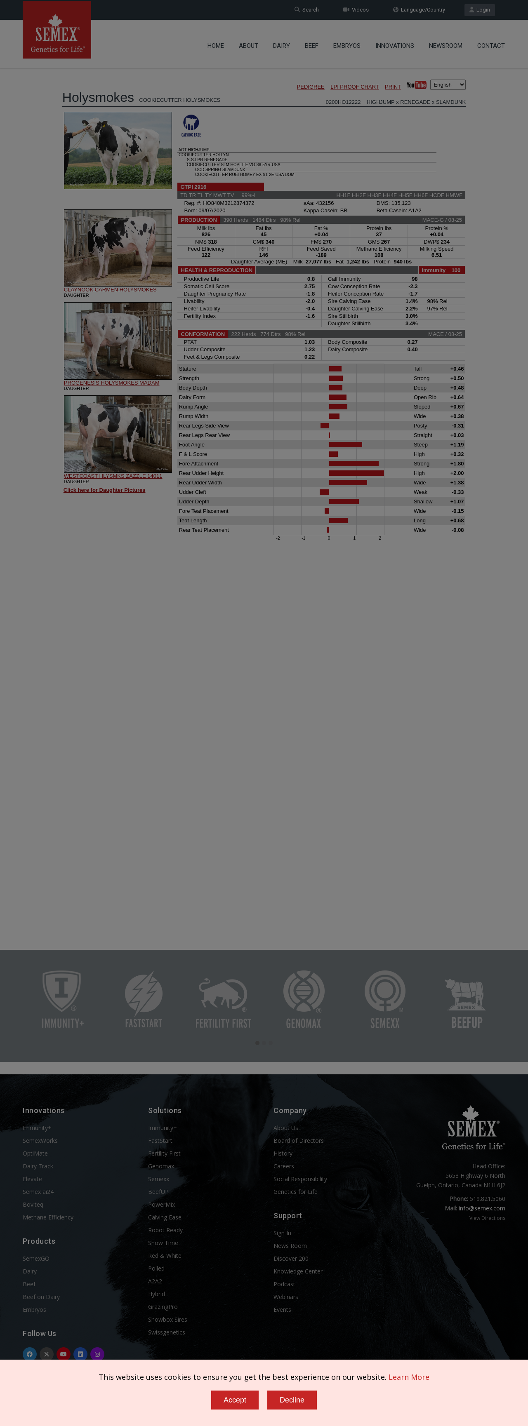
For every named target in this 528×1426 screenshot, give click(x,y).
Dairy (281, 43)
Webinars (285, 1297)
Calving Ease (165, 1217)
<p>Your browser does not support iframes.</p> (264, 485)
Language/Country (419, 10)
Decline (292, 1400)
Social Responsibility (300, 1179)
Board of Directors (298, 1140)
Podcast (284, 1284)
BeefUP (158, 1192)
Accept (235, 1400)
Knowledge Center (298, 1271)
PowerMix (161, 1204)
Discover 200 (291, 1258)
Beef (311, 43)
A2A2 (155, 1281)
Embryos (347, 43)
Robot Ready (165, 1230)
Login (479, 10)
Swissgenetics (166, 1332)
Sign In (282, 1233)
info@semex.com (482, 1208)
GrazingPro (163, 1307)
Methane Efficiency (48, 1217)
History (282, 1153)
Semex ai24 (38, 1192)
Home (215, 43)
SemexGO (36, 1258)
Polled (156, 1268)
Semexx (158, 1179)
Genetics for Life (295, 1192)
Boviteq (33, 1204)
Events (282, 1309)
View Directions (487, 1218)
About (248, 43)
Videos (356, 10)
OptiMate (35, 1153)
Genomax (161, 1166)
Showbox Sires (167, 1319)
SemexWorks (40, 1140)
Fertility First (164, 1153)
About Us (285, 1128)
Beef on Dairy (41, 1297)
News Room (290, 1246)
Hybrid (156, 1294)
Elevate (32, 1179)
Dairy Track (38, 1166)
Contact (491, 43)
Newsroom (445, 43)
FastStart (160, 1140)
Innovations (394, 43)
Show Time (163, 1243)
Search (307, 10)
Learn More (409, 1377)
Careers (283, 1166)
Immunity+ (37, 1128)
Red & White (165, 1255)
